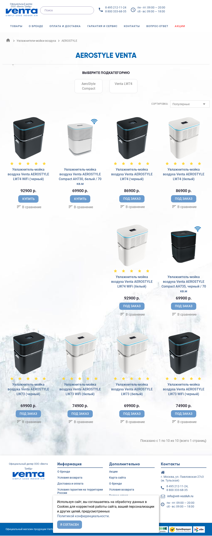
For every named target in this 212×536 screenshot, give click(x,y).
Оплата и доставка (65, 26)
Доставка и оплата (70, 484)
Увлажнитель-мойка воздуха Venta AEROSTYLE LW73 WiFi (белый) (80, 389)
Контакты (132, 26)
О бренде (36, 26)
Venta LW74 (123, 84)
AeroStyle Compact (88, 86)
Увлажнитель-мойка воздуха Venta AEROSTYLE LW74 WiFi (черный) (28, 174)
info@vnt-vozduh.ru (180, 496)
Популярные (181, 104)
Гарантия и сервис (102, 26)
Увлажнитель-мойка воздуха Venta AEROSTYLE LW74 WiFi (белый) (132, 282)
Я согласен (69, 524)
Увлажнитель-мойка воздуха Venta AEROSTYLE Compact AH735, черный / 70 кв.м (183, 284)
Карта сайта (117, 478)
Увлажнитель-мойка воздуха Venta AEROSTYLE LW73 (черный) (28, 389)
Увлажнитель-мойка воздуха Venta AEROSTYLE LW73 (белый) (132, 389)
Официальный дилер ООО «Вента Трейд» (21, 10)
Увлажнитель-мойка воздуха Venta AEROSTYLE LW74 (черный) (132, 174)
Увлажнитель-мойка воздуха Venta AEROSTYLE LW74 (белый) (183, 174)
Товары (16, 26)
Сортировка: (159, 103)
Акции (180, 26)
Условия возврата (69, 478)
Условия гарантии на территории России (80, 491)
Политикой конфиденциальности (83, 516)
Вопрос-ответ (157, 26)
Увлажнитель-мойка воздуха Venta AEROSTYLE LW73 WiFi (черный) (183, 389)
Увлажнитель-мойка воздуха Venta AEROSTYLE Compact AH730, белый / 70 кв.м (80, 177)
